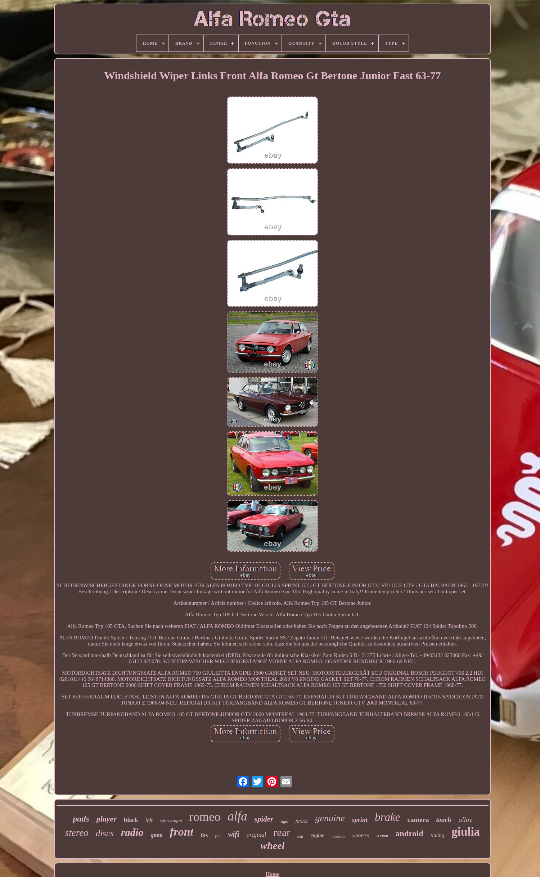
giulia (465, 831)
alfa (237, 816)
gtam (157, 835)
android (409, 833)
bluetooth (338, 836)
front (182, 831)
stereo (77, 832)
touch (443, 819)
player (106, 818)
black (131, 820)
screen (382, 835)
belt (300, 836)
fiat (218, 835)
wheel (273, 845)
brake (387, 817)
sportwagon (171, 820)
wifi (233, 834)
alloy (465, 819)
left (149, 820)
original (256, 834)
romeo (204, 816)
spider (264, 819)
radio (132, 832)
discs (105, 833)
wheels (360, 835)
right (284, 821)
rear (281, 832)
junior (302, 821)
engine (317, 835)
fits (204, 835)
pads (81, 818)
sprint (360, 819)
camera (418, 819)
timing (437, 835)
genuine (330, 818)
